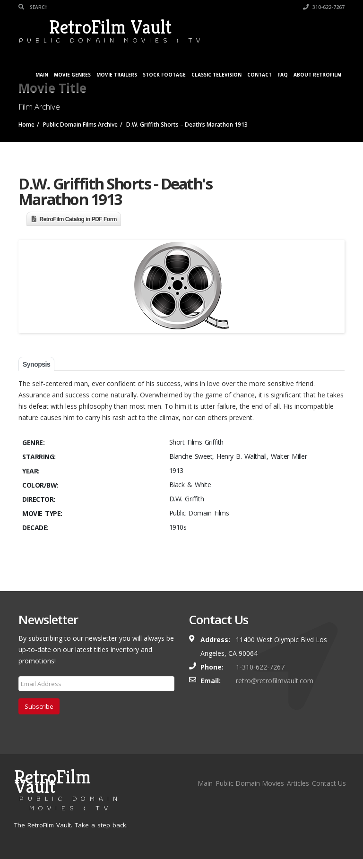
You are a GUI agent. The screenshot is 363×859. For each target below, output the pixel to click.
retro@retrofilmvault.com (274, 680)
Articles (298, 783)
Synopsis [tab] (36, 364)
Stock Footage (164, 74)
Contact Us (329, 783)
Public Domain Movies (250, 783)
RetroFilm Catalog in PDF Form (78, 219)
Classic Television (216, 74)
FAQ (282, 74)
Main (41, 74)
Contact (259, 74)
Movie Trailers (116, 74)
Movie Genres (72, 74)
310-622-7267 (324, 7)
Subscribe (39, 706)
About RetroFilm (317, 74)
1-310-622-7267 (260, 666)
